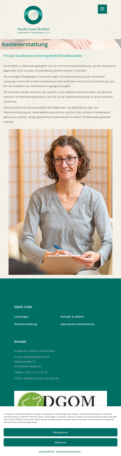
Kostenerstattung (25, 324)
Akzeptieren (60, 432)
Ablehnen (60, 442)
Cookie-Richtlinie (46, 451)
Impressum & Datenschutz (68, 451)
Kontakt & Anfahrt (72, 316)
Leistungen (21, 316)
